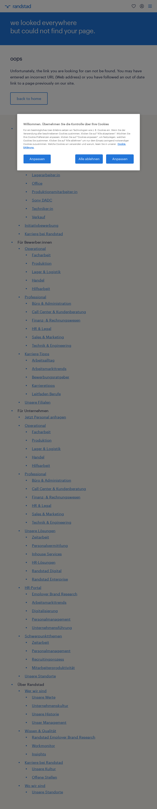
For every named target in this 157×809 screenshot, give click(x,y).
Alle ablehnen (89, 159)
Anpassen (120, 159)
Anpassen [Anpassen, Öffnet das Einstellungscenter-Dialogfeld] (37, 159)
